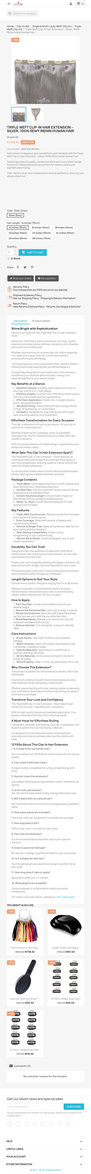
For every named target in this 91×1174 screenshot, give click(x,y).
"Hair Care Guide (65, 897)
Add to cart (33, 252)
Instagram (51, 1124)
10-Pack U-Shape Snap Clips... (66, 998)
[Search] (22, 14)
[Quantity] (10, 252)
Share (18, 267)
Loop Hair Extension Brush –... (25, 998)
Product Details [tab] (41, 321)
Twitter (18, 1124)
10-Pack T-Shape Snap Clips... (25, 1049)
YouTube (34, 1124)
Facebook (9, 1124)
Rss (26, 1124)
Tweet (25, 267)
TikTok (67, 1124)
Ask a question (47, 278)
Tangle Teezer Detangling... (66, 947)
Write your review (20, 278)
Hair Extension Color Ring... (25, 947)
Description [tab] (20, 321)
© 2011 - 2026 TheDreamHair (45, 1170)
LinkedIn (59, 1124)
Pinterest (32, 267)
